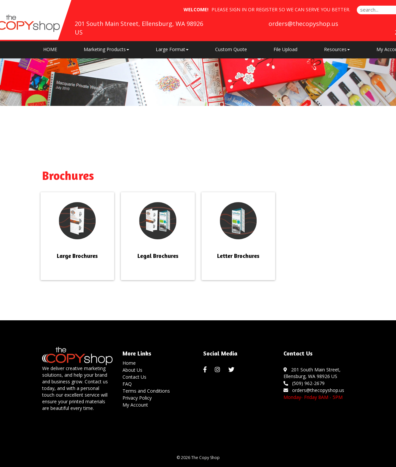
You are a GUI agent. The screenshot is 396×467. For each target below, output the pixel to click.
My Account (135, 405)
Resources (337, 49)
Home (129, 363)
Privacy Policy (137, 398)
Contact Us (134, 377)
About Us (132, 370)
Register (266, 9)
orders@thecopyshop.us (303, 24)
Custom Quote (231, 49)
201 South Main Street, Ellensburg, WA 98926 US (312, 372)
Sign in (238, 9)
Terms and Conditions (146, 391)
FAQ (127, 384)
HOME (50, 49)
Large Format (172, 49)
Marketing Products (106, 49)
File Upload (285, 49)
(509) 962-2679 (304, 383)
